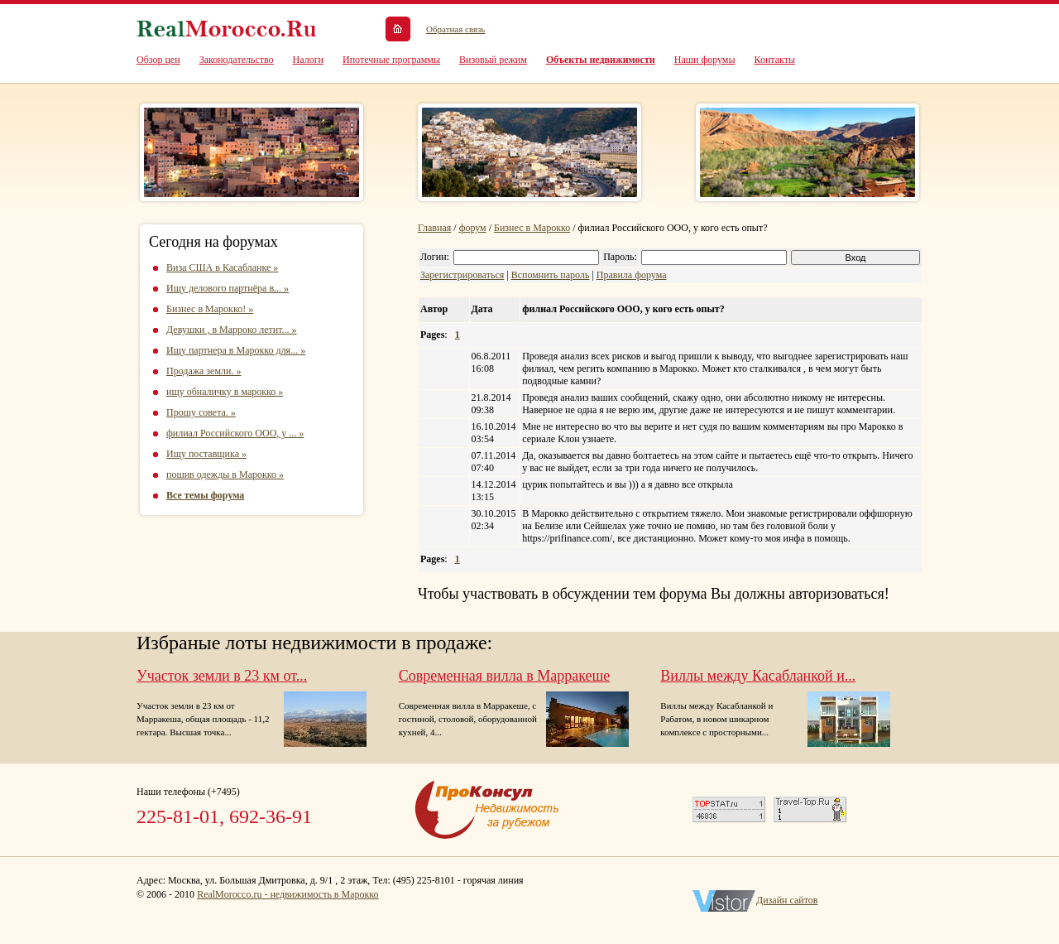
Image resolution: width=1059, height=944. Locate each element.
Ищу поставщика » (206, 454)
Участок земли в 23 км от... (222, 675)
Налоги (308, 59)
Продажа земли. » (203, 371)
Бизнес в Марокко (532, 228)
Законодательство (236, 59)
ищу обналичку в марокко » (224, 391)
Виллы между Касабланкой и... (757, 675)
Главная (434, 228)
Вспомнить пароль (550, 275)
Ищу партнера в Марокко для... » (235, 350)
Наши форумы (705, 59)
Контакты (775, 59)
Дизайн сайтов (787, 900)
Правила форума (632, 275)
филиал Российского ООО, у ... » (235, 433)
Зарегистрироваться (462, 275)
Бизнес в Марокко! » (209, 309)
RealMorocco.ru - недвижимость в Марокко (287, 894)
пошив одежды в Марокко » (225, 474)
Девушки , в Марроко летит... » (231, 329)
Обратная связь (455, 29)
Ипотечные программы (391, 59)
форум (472, 228)
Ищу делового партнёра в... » (227, 288)
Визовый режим (493, 59)
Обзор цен (158, 59)
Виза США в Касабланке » (222, 267)
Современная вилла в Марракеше (505, 675)
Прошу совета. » (201, 412)
